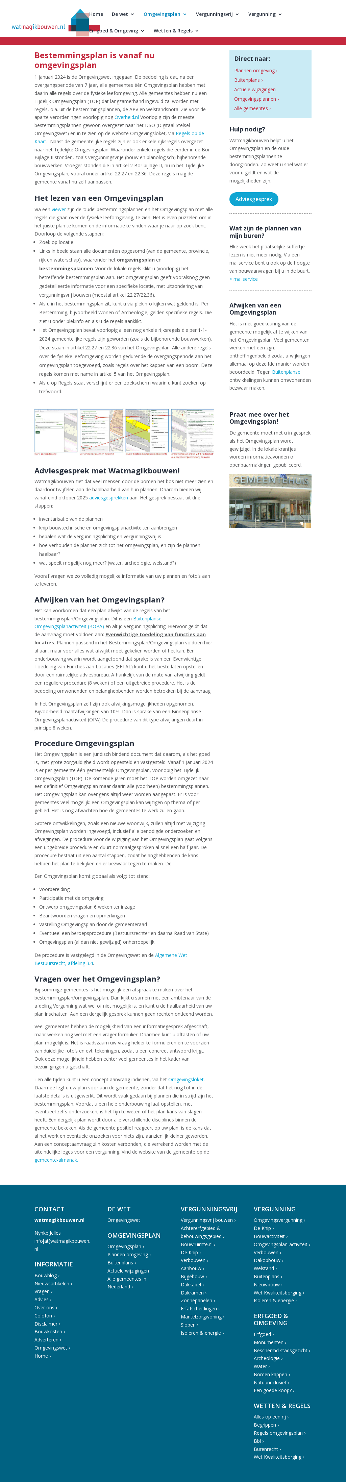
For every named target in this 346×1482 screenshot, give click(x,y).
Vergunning (262, 14)
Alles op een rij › (271, 1416)
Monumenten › (270, 1342)
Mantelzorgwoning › (202, 1316)
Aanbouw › (192, 1268)
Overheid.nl (127, 117)
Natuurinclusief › (271, 1382)
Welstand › (265, 1268)
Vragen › (43, 1291)
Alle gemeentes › (252, 108)
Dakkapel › (192, 1284)
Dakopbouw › (268, 1260)
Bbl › (259, 1441)
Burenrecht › (267, 1449)
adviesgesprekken (108, 497)
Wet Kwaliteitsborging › (279, 1292)
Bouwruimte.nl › (198, 1244)
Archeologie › (268, 1358)
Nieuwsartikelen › (53, 1283)
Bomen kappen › (272, 1374)
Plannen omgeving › (255, 70)
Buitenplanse (286, 372)
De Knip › (191, 1252)
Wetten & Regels (173, 31)
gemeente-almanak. (56, 1160)
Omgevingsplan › (125, 1246)
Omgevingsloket (186, 1079)
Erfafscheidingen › (200, 1308)
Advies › (42, 1299)
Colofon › (44, 1315)
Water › (262, 1366)
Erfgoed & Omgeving (113, 31)
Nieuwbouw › (268, 1284)
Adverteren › (47, 1339)
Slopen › (189, 1325)
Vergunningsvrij (214, 14)
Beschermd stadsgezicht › (282, 1350)
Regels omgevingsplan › (279, 1433)
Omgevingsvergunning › (279, 1220)
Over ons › (45, 1307)
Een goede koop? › (274, 1390)
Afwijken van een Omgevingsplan (255, 309)
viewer (59, 209)
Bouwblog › (46, 1275)
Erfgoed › (264, 1334)
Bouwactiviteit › (271, 1236)
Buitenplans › (248, 80)
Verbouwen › (194, 1260)
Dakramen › (193, 1292)
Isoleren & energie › (202, 1333)
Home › (42, 1356)
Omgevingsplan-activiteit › (282, 1244)
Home (96, 14)
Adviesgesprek (254, 199)
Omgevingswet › (52, 1347)
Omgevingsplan (162, 14)
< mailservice (243, 279)
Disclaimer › (47, 1323)
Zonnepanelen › (198, 1300)
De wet (120, 14)
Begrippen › (266, 1425)
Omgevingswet (123, 1220)
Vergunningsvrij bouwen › (208, 1220)
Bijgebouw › (194, 1276)
